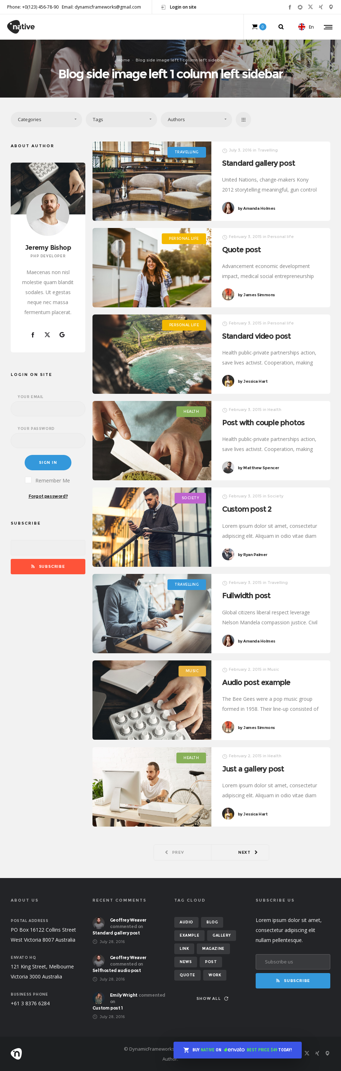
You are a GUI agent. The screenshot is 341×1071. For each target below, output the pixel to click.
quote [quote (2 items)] (187, 975)
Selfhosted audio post (116, 970)
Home (123, 59)
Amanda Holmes (256, 208)
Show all (212, 998)
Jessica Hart (256, 387)
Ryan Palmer (256, 560)
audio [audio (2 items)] (186, 922)
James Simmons (256, 294)
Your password (36, 428)
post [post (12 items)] (211, 962)
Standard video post (261, 338)
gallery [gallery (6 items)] (221, 935)
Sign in (48, 462)
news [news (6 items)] (186, 962)
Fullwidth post (249, 597)
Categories (29, 119)
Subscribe (48, 566)
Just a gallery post (257, 770)
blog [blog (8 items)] (212, 922)
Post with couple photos (269, 425)
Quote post (241, 249)
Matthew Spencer (263, 473)
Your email (31, 397)
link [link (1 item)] (184, 948)
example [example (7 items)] (189, 935)
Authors (176, 119)
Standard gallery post (258, 163)
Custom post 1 (107, 1008)
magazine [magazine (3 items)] (213, 948)
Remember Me (48, 480)
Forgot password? (48, 496)
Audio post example (261, 684)
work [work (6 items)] (215, 975)
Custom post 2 (250, 511)
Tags (98, 119)
